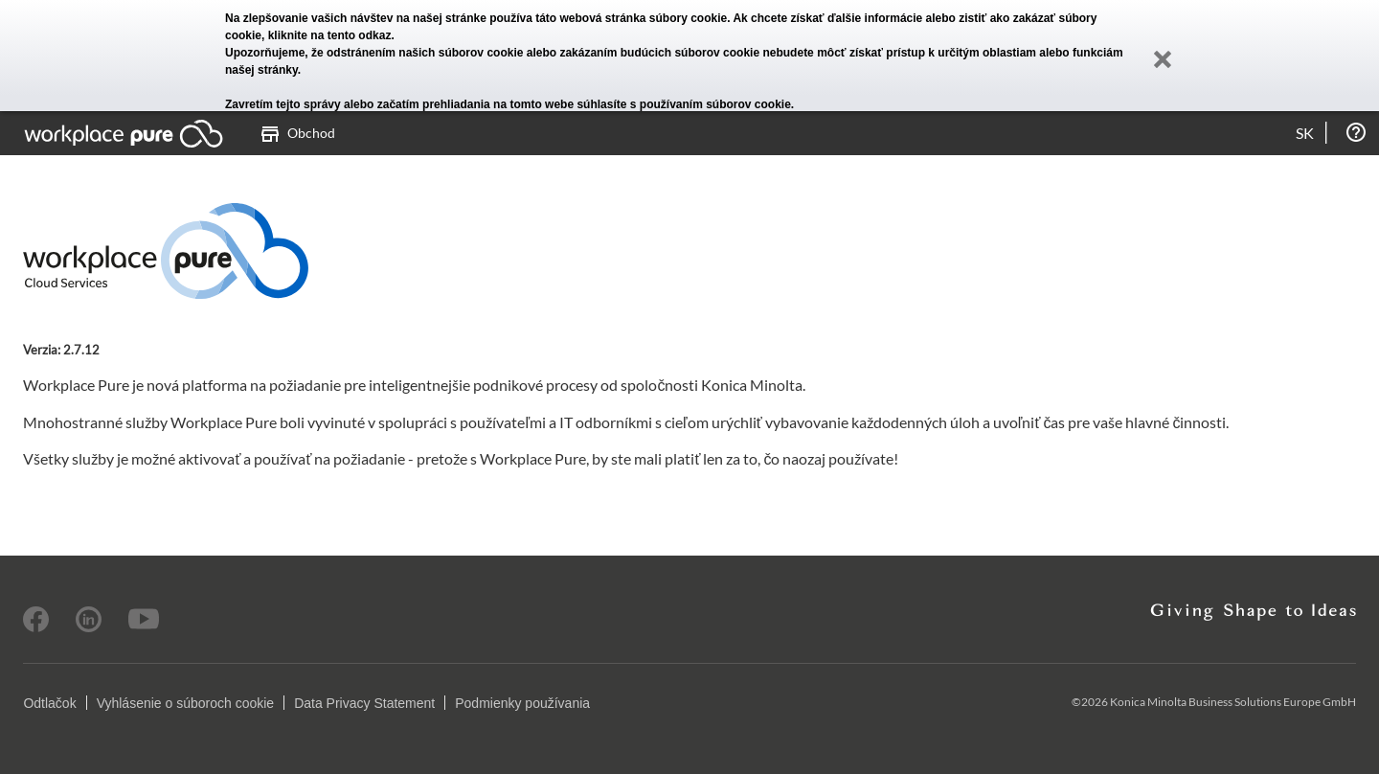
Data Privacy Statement (364, 703)
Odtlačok (49, 703)
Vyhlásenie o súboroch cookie (186, 703)
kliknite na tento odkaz (330, 35)
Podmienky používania (522, 703)
